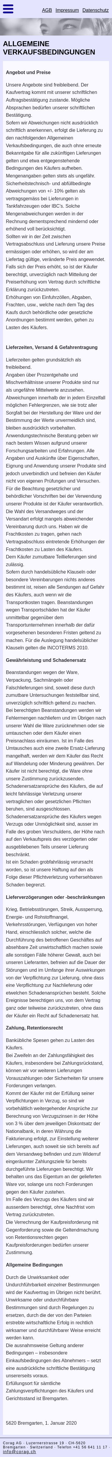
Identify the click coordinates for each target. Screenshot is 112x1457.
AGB (47, 10)
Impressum (67, 10)
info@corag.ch (19, 1451)
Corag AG (12, 1443)
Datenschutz (95, 10)
